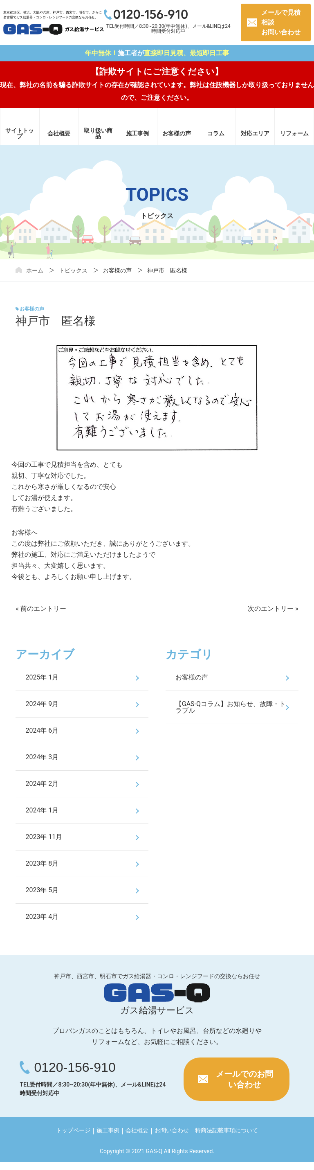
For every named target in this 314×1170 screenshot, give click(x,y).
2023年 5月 (41, 890)
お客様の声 (176, 133)
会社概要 (58, 133)
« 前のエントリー (41, 608)
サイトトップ (19, 133)
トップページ (73, 1130)
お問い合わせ (172, 1130)
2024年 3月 (41, 757)
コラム (215, 133)
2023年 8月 (41, 863)
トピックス (73, 270)
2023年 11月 (43, 837)
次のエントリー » (273, 608)
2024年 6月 (41, 730)
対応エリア (255, 133)
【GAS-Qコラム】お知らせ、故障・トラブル (230, 707)
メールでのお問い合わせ (244, 1079)
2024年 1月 (41, 810)
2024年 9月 (41, 704)
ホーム (34, 270)
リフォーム (294, 133)
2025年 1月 (41, 677)
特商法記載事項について (226, 1130)
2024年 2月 (41, 784)
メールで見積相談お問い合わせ (281, 22)
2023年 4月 (41, 916)
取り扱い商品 (98, 133)
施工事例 (137, 133)
